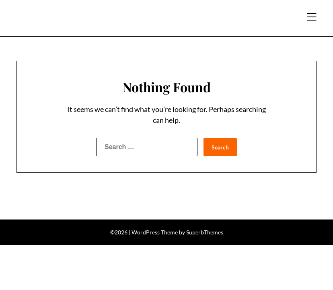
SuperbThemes (204, 232)
